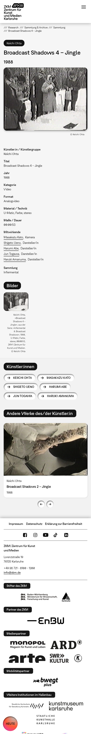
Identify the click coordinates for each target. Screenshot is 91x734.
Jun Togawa (11, 253)
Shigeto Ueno (12, 242)
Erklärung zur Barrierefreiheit (63, 523)
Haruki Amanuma (15, 259)
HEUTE (10, 723)
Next (50, 504)
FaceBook (25, 535)
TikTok (56, 535)
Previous (41, 504)
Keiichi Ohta (22, 377)
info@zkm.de (12, 572)
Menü (83, 7)
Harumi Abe (11, 248)
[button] (45, 99)
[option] (17, 323)
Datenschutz (34, 523)
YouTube (45, 535)
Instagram (35, 535)
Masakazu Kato (13, 237)
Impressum (16, 523)
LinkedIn (66, 535)
